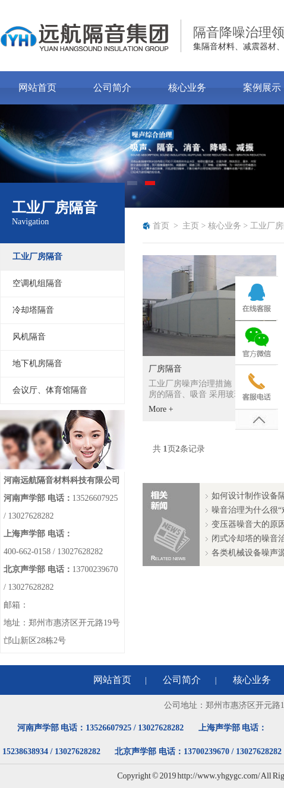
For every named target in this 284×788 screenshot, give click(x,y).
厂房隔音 (165, 368)
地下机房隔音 (37, 363)
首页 (161, 225)
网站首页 (37, 87)
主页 (190, 225)
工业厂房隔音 (37, 256)
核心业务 (187, 87)
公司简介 (112, 87)
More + (161, 409)
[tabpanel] (142, 156)
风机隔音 (29, 336)
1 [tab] (133, 187)
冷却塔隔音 (33, 310)
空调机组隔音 (37, 283)
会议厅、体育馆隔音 (49, 390)
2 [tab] (151, 187)
